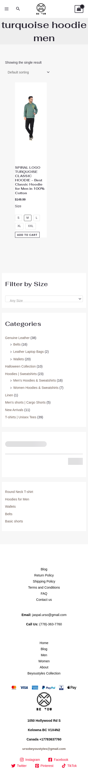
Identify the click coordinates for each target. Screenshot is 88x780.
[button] (18, 9)
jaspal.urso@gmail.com (49, 615)
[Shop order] (27, 72)
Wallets (18, 359)
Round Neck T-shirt (19, 492)
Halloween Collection (20, 366)
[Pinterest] (44, 766)
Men (44, 655)
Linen (9, 395)
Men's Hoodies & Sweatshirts (34, 380)
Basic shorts (14, 521)
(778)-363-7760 (50, 624)
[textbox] (42, 300)
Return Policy (44, 575)
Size (18, 206)
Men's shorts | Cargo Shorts (25, 402)
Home (44, 643)
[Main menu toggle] (6, 9)
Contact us (44, 599)
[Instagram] (29, 760)
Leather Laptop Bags (28, 352)
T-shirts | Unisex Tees (20, 417)
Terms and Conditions (44, 587)
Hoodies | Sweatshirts (21, 374)
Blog (44, 569)
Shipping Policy (44, 581)
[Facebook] (58, 760)
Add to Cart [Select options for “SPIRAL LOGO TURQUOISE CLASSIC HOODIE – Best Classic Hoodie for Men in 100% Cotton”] (27, 234)
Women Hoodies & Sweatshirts (36, 388)
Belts (17, 344)
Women (44, 661)
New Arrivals (14, 410)
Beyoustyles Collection (44, 673)
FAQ (44, 593)
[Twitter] (19, 766)
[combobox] (44, 298)
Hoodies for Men (17, 499)
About (44, 667)
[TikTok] (69, 766)
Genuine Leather (17, 338)
